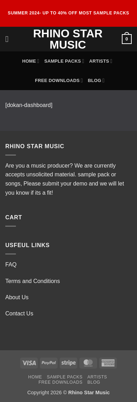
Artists (100, 61)
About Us (17, 297)
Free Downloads (59, 80)
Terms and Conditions (32, 281)
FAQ (11, 265)
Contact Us (19, 313)
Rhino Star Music (68, 39)
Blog (96, 80)
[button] (9, 39)
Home (31, 61)
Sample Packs (64, 61)
